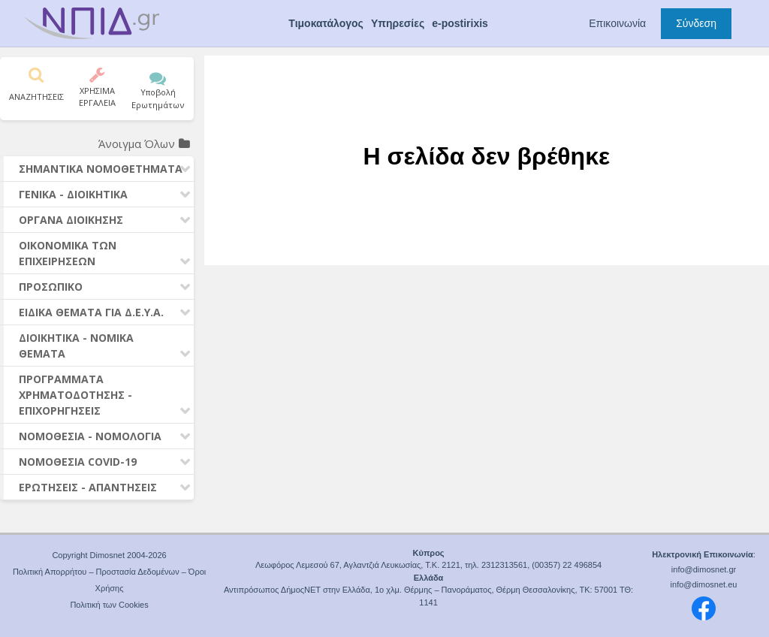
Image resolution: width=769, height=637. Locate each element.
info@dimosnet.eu (704, 584)
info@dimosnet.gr (703, 569)
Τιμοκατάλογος (325, 23)
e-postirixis (460, 23)
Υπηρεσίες (397, 23)
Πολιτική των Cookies (109, 604)
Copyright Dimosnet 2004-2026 (109, 555)
